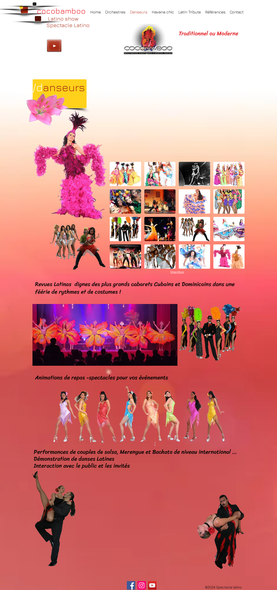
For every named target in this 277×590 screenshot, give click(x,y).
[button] (125, 174)
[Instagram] (141, 585)
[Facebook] (131, 585)
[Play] (54, 46)
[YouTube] (152, 585)
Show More (177, 272)
